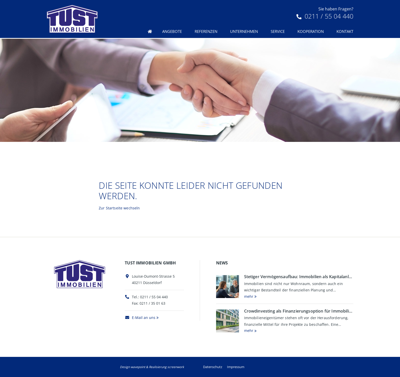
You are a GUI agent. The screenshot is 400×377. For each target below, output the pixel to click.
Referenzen (206, 31)
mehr (248, 296)
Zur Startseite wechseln (119, 208)
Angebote (172, 31)
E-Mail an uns (140, 317)
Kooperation (310, 31)
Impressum (235, 367)
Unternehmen (244, 31)
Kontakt (344, 31)
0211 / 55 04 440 (324, 16)
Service (278, 31)
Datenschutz (212, 367)
